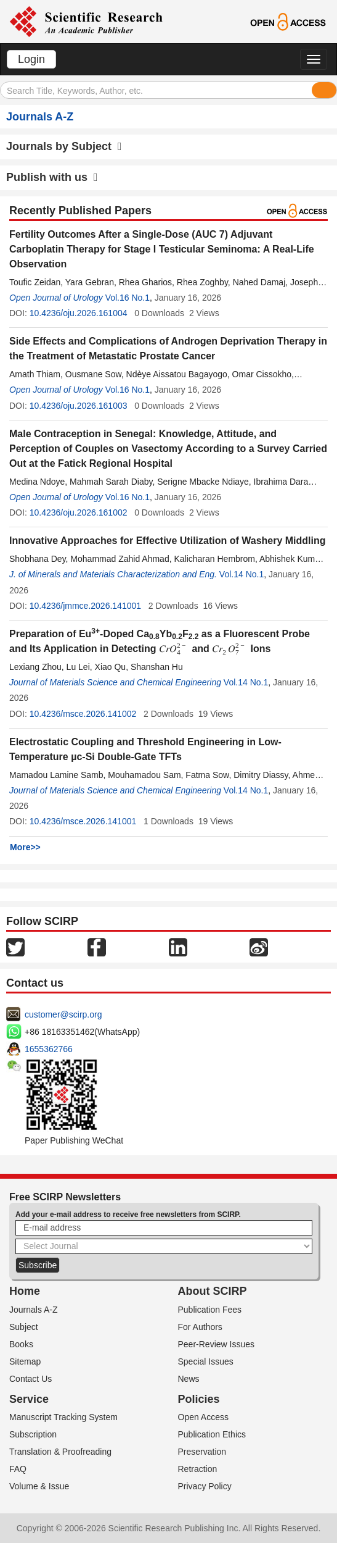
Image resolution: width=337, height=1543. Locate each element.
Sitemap (25, 1361)
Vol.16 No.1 (127, 298)
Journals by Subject (64, 146)
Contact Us (30, 1379)
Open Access (203, 1417)
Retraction (197, 1469)
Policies (199, 1399)
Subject (23, 1327)
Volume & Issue (39, 1486)
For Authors (200, 1327)
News (189, 1379)
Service (29, 1399)
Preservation (202, 1452)
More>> (25, 847)
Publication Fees (210, 1310)
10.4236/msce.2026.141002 (83, 714)
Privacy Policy (205, 1486)
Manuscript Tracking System (63, 1417)
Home (24, 1291)
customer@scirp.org (63, 1014)
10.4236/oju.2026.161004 (79, 313)
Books (21, 1344)
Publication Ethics (212, 1434)
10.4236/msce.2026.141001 (83, 821)
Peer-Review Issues (216, 1344)
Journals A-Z (33, 1310)
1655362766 (49, 1049)
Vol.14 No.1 (241, 574)
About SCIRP (212, 1291)
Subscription (33, 1434)
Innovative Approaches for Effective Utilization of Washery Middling (167, 540)
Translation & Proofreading (60, 1452)
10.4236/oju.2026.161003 (79, 406)
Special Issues (205, 1361)
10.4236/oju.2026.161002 (79, 512)
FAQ (17, 1469)
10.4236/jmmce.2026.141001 (85, 606)
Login (31, 59)
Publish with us (52, 177)
